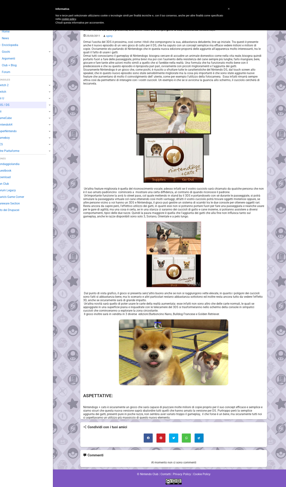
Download (9, 177)
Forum (9, 72)
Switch (7, 91)
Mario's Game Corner (16, 197)
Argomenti (12, 58)
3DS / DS (9, 105)
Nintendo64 (10, 124)
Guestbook (10, 170)
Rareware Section (14, 203)
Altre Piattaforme (14, 151)
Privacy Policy (182, 474)
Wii (5, 111)
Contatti (165, 474)
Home (9, 31)
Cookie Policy (201, 474)
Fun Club (8, 183)
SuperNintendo (12, 131)
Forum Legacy (12, 190)
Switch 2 (8, 85)
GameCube (10, 118)
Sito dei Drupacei (14, 210)
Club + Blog (12, 65)
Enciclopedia (13, 45)
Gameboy (9, 137)
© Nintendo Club (147, 474)
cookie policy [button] (68, 19)
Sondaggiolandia (14, 164)
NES (5, 144)
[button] (229, 9)
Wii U (6, 98)
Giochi (9, 51)
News (9, 38)
